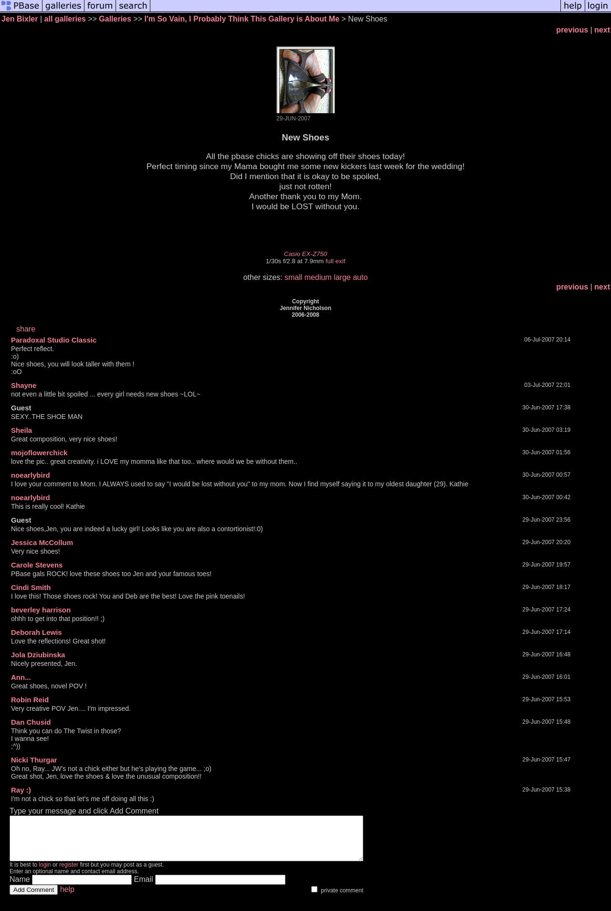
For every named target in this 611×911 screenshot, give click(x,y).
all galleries (65, 19)
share (25, 329)
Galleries (115, 19)
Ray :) (21, 790)
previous (572, 30)
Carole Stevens (37, 565)
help (67, 898)
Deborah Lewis (36, 632)
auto (360, 277)
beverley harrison (41, 610)
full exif (335, 261)
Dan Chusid (31, 722)
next (602, 30)
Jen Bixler (19, 19)
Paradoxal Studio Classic (53, 340)
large (342, 277)
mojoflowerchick (39, 453)
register (68, 873)
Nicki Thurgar (34, 760)
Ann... (21, 677)
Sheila (21, 430)
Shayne (23, 385)
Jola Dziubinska (38, 655)
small (293, 277)
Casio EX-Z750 (305, 253)
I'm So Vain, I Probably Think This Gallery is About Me (241, 19)
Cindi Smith (31, 587)
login (45, 873)
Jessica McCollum (42, 542)
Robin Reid (30, 700)
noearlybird (30, 475)
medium (318, 277)
